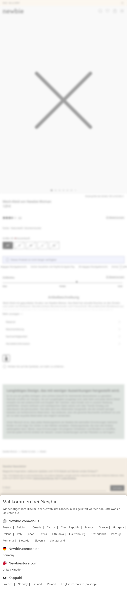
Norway (23, 584)
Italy (19, 534)
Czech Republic (70, 528)
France (89, 528)
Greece (103, 528)
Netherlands (98, 534)
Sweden (8, 584)
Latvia (43, 534)
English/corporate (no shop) (79, 584)
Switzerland (57, 541)
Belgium (22, 528)
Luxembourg (77, 534)
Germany (8, 555)
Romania (8, 541)
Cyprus (51, 528)
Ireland (7, 534)
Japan (30, 534)
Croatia (37, 528)
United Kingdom (13, 570)
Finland (37, 584)
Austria (7, 528)
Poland (51, 584)
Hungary (118, 528)
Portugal (116, 534)
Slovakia (24, 541)
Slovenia (40, 541)
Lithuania (58, 534)
